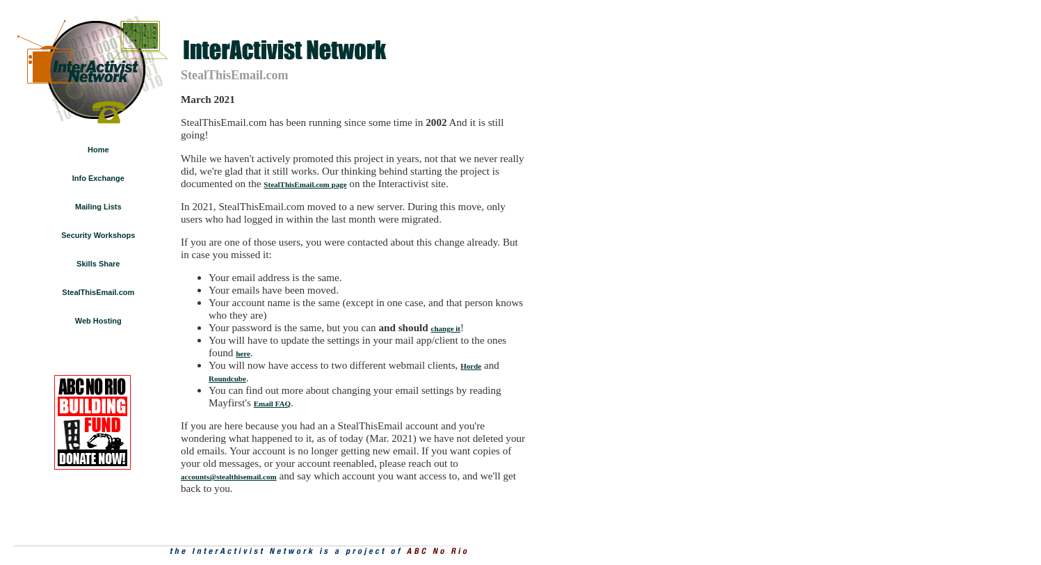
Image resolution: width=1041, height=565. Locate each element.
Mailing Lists (98, 206)
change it (445, 328)
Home (98, 149)
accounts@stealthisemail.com (229, 476)
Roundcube (227, 378)
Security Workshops (98, 235)
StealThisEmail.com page (305, 184)
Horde (470, 366)
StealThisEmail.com (98, 292)
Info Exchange (98, 178)
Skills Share (98, 264)
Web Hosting (98, 321)
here (243, 353)
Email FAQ (272, 403)
